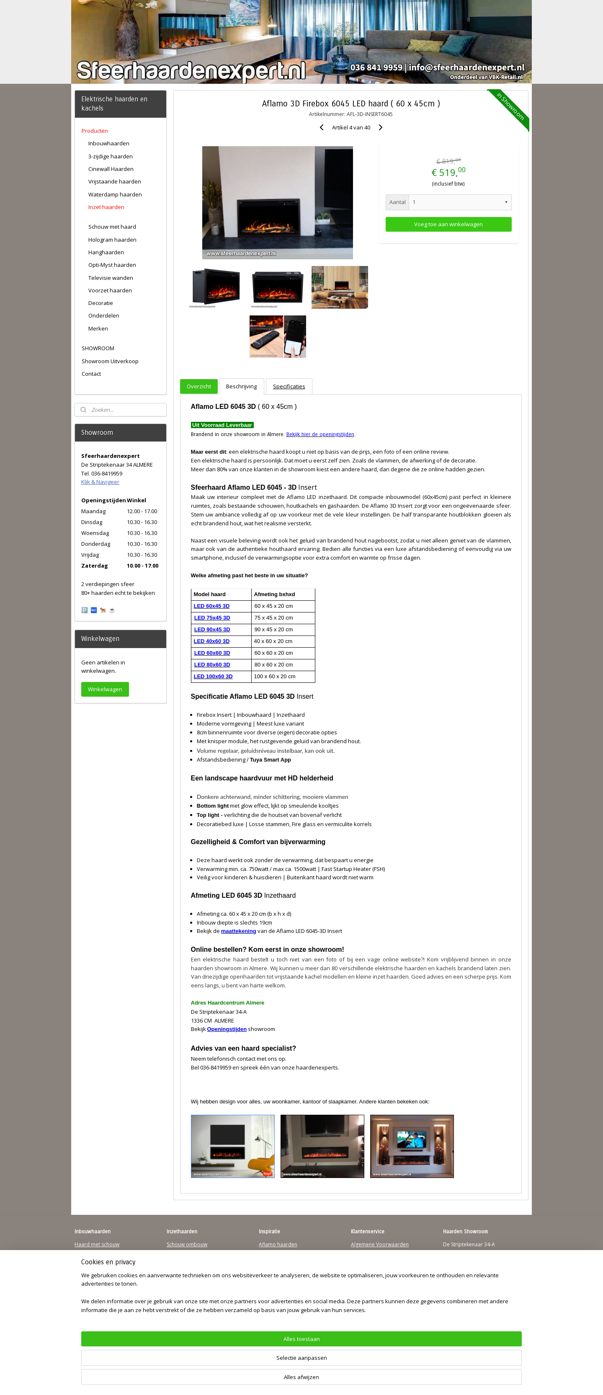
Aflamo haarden (278, 1244)
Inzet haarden (106, 207)
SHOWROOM (98, 348)
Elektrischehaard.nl (189, 1284)
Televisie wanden (110, 278)
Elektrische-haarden (190, 1292)
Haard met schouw (97, 1244)
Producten (95, 130)
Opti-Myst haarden (112, 265)
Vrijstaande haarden (114, 181)
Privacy (359, 1268)
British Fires (272, 1268)
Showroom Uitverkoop (110, 361)
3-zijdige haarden (110, 156)
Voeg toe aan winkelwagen (448, 224)
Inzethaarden (182, 1252)
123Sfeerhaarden (95, 1276)
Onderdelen (103, 315)
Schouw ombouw (187, 1244)
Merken (98, 328)
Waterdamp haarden (115, 194)
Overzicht (199, 386)
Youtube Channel (95, 1292)
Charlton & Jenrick (280, 1284)
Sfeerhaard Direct (95, 1284)
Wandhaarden (91, 1268)
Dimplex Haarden (280, 1276)
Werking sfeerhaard (374, 1308)
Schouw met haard (112, 226)
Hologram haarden (112, 239)
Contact (91, 373)
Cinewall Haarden (111, 169)
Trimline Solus (275, 1252)
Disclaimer (363, 1276)
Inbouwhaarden (108, 143)
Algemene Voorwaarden (380, 1244)
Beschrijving (241, 386)
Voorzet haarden (110, 290)
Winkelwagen (105, 689)
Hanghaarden (106, 252)
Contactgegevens (371, 1260)
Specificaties (289, 386)
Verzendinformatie (373, 1252)
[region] (246, 1364)
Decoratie (100, 303)
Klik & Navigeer (100, 482)
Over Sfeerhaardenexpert (381, 1300)
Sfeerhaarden (275, 1292)
